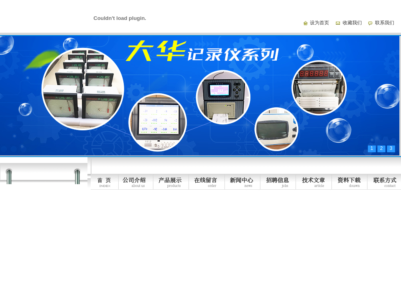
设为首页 (319, 23)
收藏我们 (352, 23)
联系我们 (384, 23)
